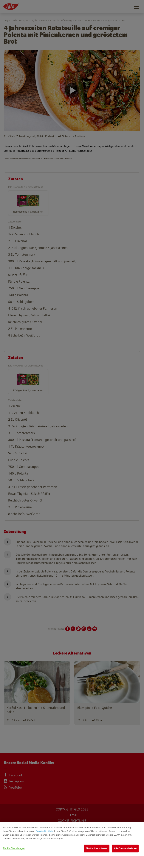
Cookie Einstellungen (14, 848)
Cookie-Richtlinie (44, 831)
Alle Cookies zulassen (97, 848)
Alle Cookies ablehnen (125, 848)
